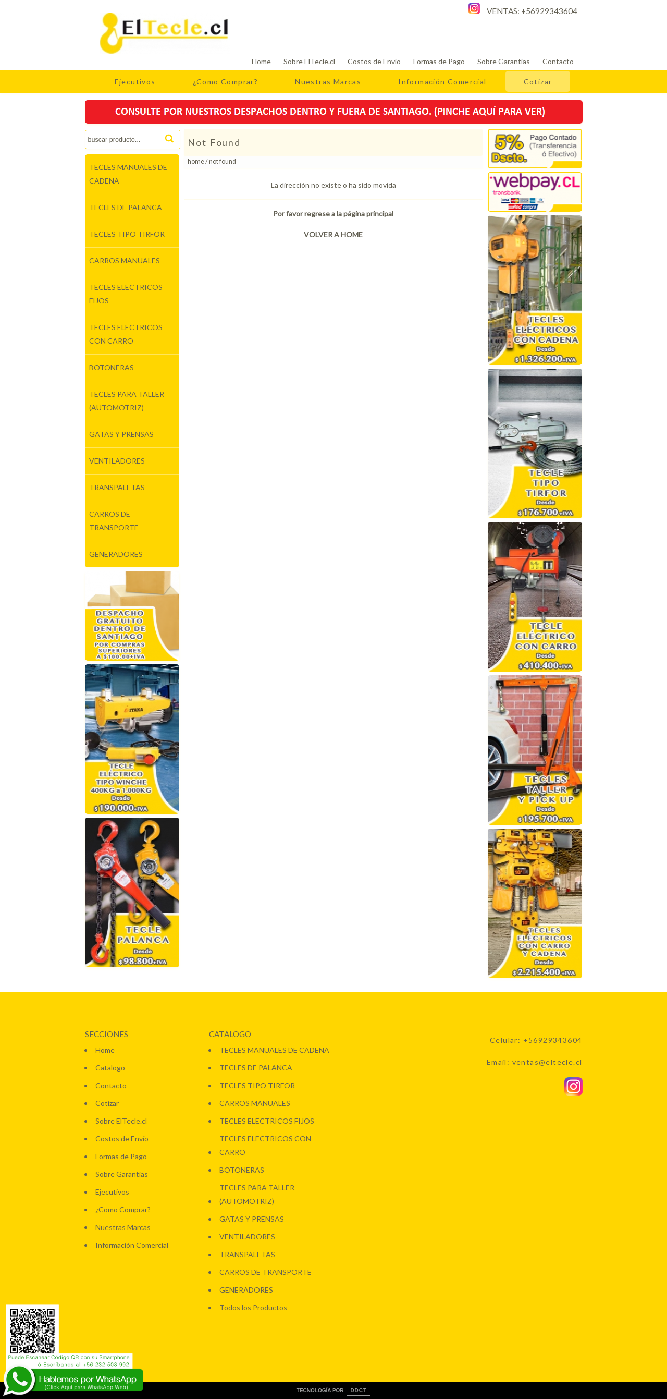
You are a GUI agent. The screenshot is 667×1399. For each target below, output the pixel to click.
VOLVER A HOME (333, 234)
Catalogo (110, 1067)
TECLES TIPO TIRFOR (127, 233)
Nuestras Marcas (328, 81)
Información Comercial (442, 81)
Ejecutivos (135, 81)
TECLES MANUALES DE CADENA (128, 174)
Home (261, 61)
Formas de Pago (439, 61)
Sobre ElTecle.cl (309, 61)
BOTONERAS (111, 367)
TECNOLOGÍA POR (333, 1390)
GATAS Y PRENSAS (121, 434)
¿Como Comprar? (225, 81)
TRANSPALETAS (117, 487)
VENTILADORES (117, 460)
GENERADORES (116, 554)
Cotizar (538, 81)
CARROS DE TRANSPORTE (114, 520)
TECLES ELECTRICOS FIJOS (126, 294)
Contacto (558, 61)
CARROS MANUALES (124, 260)
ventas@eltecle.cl (547, 1061)
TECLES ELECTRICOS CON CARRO (126, 334)
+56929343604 (549, 11)
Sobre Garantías (503, 61)
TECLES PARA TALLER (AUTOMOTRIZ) (126, 401)
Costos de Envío (374, 61)
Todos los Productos (253, 1307)
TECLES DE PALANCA (125, 207)
